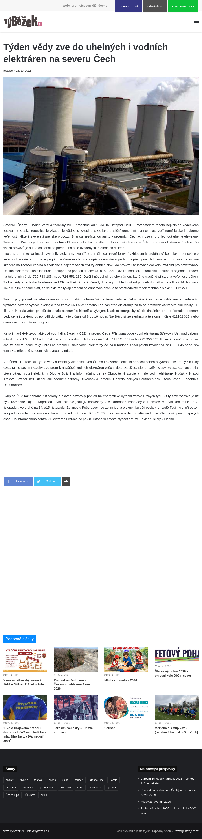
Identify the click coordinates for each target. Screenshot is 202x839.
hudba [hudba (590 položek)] (52, 780)
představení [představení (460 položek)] (47, 787)
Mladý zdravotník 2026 (120, 680)
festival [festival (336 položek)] (38, 780)
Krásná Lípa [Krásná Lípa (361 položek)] (96, 780)
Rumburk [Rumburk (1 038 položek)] (66, 787)
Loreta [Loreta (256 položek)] (113, 780)
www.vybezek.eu (14, 831)
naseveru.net (128, 6)
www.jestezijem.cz (187, 831)
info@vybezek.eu (38, 831)
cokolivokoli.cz (183, 6)
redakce (8, 70)
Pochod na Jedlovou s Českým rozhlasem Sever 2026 (72, 684)
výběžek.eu (155, 6)
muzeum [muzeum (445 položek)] (11, 787)
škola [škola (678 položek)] (44, 795)
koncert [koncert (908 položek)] (79, 780)
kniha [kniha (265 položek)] (65, 780)
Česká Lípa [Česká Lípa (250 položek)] (12, 795)
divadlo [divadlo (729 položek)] (24, 780)
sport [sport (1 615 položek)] (80, 787)
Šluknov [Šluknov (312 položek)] (30, 795)
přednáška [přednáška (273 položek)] (28, 787)
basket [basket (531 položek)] (9, 780)
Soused (110, 728)
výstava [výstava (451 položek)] (111, 787)
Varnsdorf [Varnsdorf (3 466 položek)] (95, 787)
